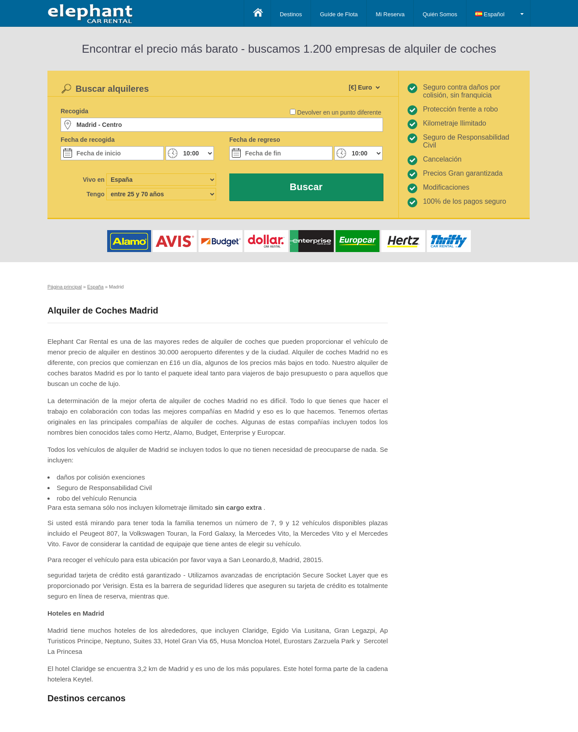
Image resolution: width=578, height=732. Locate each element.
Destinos (291, 14)
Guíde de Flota (339, 14)
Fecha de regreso (254, 139)
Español (490, 14)
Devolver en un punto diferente (339, 112)
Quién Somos (440, 14)
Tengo (96, 194)
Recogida (74, 111)
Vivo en (94, 179)
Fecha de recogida (88, 139)
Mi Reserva (390, 14)
